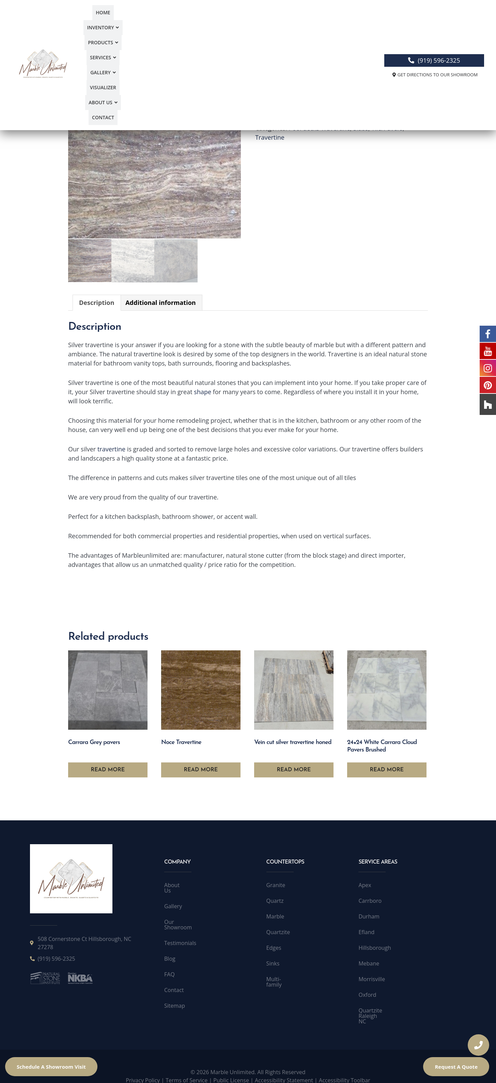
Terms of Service (186, 1068)
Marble (275, 915)
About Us (315, 21)
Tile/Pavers (387, 128)
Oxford (367, 994)
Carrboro (370, 900)
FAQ (169, 962)
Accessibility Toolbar (344, 1068)
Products (181, 21)
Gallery (248, 21)
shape (202, 391)
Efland (366, 931)
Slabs (360, 128)
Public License (231, 1068)
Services (216, 21)
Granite (275, 884)
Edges (273, 947)
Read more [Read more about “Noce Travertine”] (201, 769)
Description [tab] (96, 302)
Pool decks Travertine (319, 128)
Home (113, 21)
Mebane (368, 962)
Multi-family (281, 978)
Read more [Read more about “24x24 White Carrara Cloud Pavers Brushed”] (387, 769)
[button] (143, 21)
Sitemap (174, 994)
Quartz (275, 900)
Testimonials (180, 931)
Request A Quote (456, 1066)
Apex (364, 884)
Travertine (269, 137)
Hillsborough (374, 947)
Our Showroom (183, 915)
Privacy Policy (143, 1068)
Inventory (143, 21)
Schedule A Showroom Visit (51, 1066)
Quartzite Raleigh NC (384, 1010)
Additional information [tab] (160, 302)
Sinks (273, 962)
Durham (368, 915)
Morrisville (371, 978)
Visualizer (281, 21)
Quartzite (278, 931)
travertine (111, 448)
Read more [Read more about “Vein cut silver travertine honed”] (294, 769)
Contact (348, 21)
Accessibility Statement (284, 1068)
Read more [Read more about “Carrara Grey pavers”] (108, 769)
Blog (169, 947)
